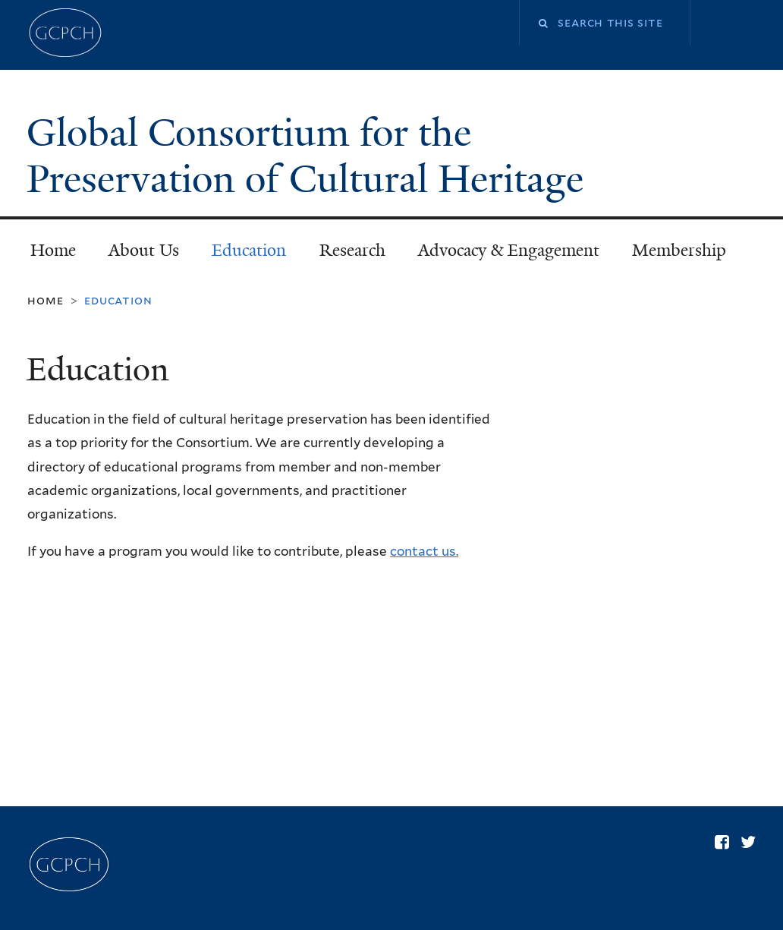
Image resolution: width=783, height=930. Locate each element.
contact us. (424, 551)
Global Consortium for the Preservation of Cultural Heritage (310, 156)
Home (53, 250)
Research (352, 250)
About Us (143, 250)
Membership (679, 250)
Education (249, 250)
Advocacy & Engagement (508, 250)
